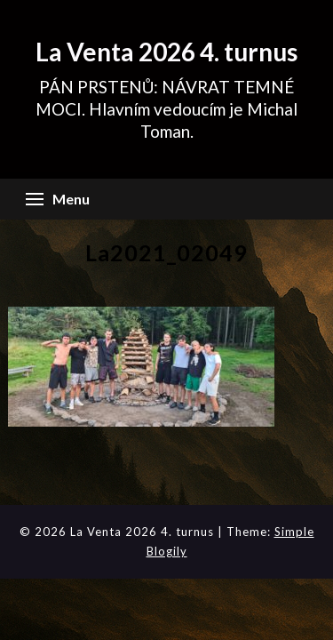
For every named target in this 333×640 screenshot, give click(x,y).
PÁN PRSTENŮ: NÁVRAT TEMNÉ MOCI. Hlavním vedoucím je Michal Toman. (166, 108)
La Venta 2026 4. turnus (166, 51)
